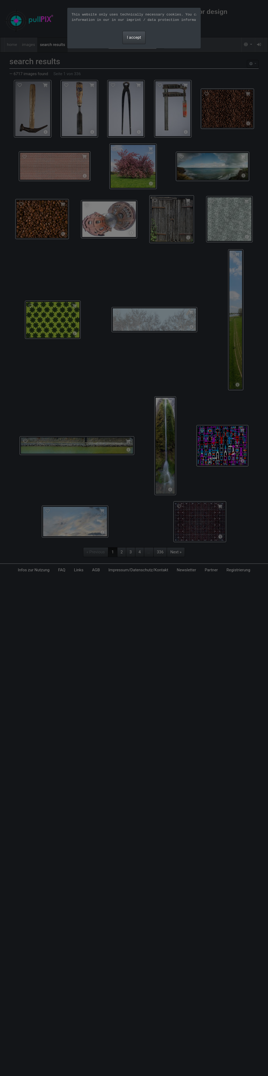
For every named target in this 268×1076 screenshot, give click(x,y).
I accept (134, 37)
